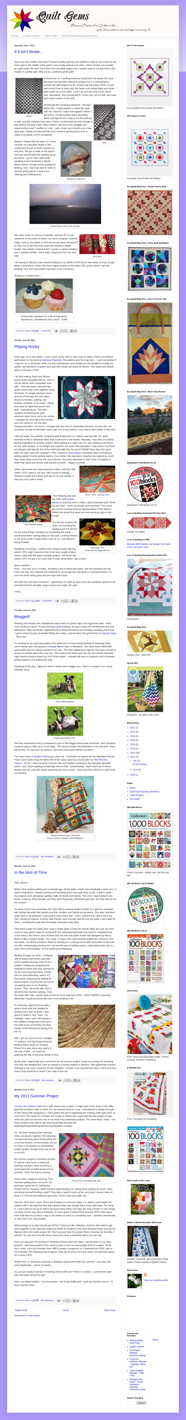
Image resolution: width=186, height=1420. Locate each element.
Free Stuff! (51, 35)
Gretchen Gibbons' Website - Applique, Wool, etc (138, 1363)
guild (58, 626)
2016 (133, 736)
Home (14, 35)
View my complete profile (156, 1280)
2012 (133, 753)
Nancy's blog (108, 633)
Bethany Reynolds (52, 360)
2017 (133, 732)
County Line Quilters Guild (28, 1106)
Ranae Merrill (56, 646)
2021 (133, 727)
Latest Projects (31, 35)
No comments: (47, 856)
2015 (133, 740)
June (135, 769)
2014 (133, 744)
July (135, 760)
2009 (133, 775)
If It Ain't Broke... (28, 51)
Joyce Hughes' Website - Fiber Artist (137, 1373)
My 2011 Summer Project (36, 1096)
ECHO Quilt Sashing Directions (79, 35)
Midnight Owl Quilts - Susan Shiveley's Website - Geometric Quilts (138, 1384)
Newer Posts (21, 1310)
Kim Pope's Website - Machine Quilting (138, 1353)
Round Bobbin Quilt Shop (136, 1341)
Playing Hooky (27, 346)
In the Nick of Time (30, 872)
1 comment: (46, 331)
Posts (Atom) (33, 1315)
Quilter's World (42, 756)
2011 (133, 757)
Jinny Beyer (74, 452)
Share (155, 1339)
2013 (133, 748)
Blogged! (22, 616)
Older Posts (109, 1310)
